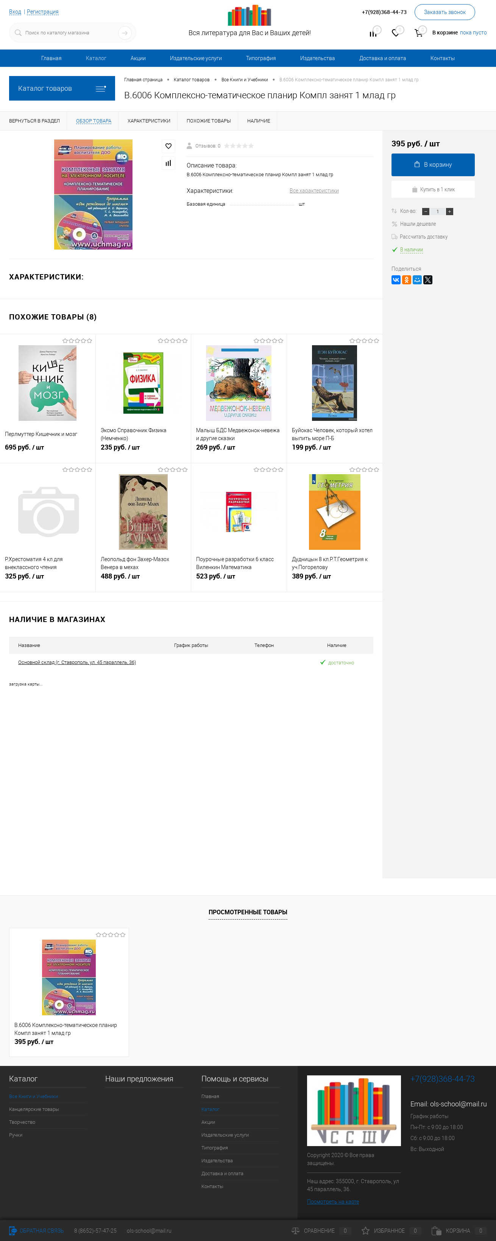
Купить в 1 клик (433, 189)
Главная (51, 58)
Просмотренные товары (248, 911)
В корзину (433, 164)
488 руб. (143, 579)
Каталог (96, 58)
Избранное (391, 1231)
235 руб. (143, 451)
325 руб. (47, 579)
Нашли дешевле (413, 223)
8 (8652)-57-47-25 (95, 1231)
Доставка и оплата (382, 58)
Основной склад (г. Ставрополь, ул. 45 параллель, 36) (77, 662)
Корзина (459, 1231)
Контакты (442, 58)
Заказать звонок (445, 12)
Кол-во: (409, 210)
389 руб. (335, 579)
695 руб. (47, 451)
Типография (261, 58)
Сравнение (321, 1231)
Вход (15, 12)
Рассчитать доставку (419, 236)
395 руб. (33, 1041)
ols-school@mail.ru (458, 1104)
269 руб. (239, 451)
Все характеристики (314, 191)
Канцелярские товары (34, 1109)
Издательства (317, 58)
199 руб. (335, 451)
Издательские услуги (196, 58)
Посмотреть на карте (333, 1201)
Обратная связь (36, 1231)
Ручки (15, 1134)
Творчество (22, 1122)
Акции (138, 58)
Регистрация (43, 12)
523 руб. (239, 579)
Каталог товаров (62, 88)
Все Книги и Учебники (33, 1096)
